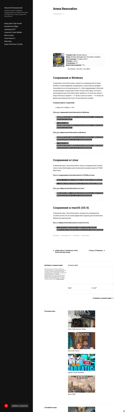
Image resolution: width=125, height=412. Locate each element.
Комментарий (73, 265)
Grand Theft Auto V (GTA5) (13, 44)
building (56, 235)
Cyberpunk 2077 (10, 29)
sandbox (77, 235)
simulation (86, 235)
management (66, 235)
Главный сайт (109, 404)
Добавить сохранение (20, 406)
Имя (70, 288)
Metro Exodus (9, 35)
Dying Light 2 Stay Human (13, 23)
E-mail (94, 288)
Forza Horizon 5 (9, 38)
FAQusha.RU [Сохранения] (13, 8)
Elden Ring (8, 41)
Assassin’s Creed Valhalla (13, 32)
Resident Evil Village (11, 26)
